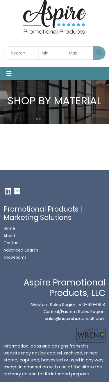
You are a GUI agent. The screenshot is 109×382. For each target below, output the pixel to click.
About (9, 236)
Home (9, 228)
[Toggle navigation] (9, 74)
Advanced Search (20, 250)
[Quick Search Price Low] (52, 53)
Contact (11, 243)
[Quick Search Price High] (79, 53)
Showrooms (15, 257)
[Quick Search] (21, 53)
